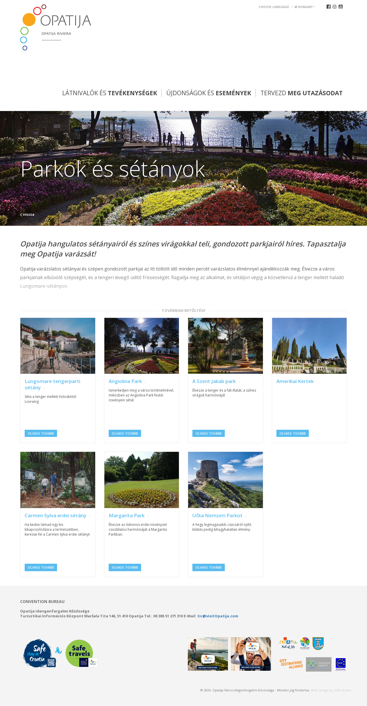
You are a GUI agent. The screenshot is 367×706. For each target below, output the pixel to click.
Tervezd (301, 93)
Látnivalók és (109, 93)
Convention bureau (42, 601)
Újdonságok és (208, 93)
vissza (27, 214)
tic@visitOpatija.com (217, 616)
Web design (320, 690)
